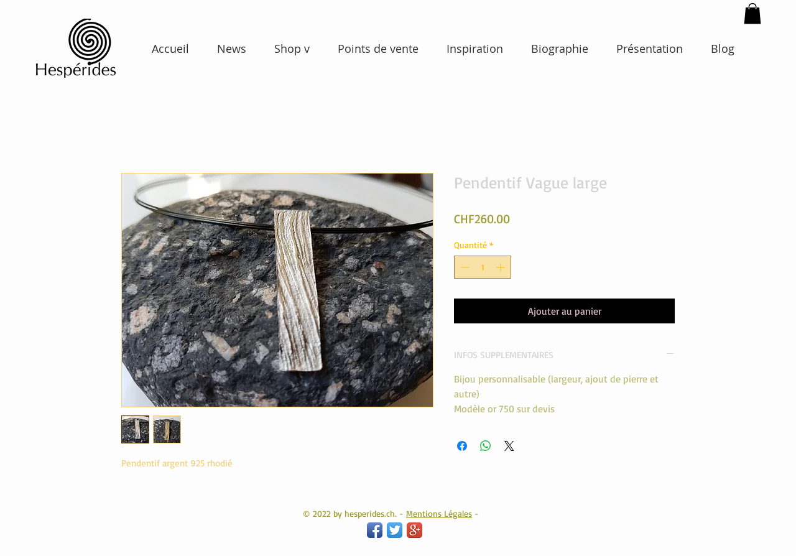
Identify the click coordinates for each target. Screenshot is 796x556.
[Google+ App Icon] (414, 530)
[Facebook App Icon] (374, 530)
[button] (752, 13)
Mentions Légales (439, 513)
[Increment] (501, 267)
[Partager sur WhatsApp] (485, 445)
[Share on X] (509, 445)
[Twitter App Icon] (394, 530)
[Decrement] (463, 267)
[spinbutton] (482, 267)
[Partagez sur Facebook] (462, 445)
